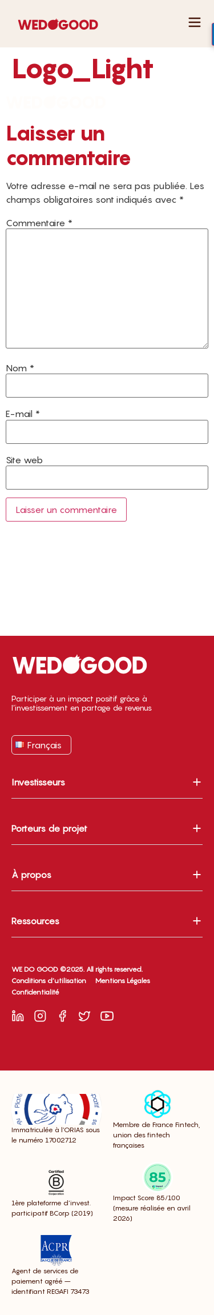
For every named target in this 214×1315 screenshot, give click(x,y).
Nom (20, 367)
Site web (24, 459)
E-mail (23, 413)
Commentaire (39, 222)
